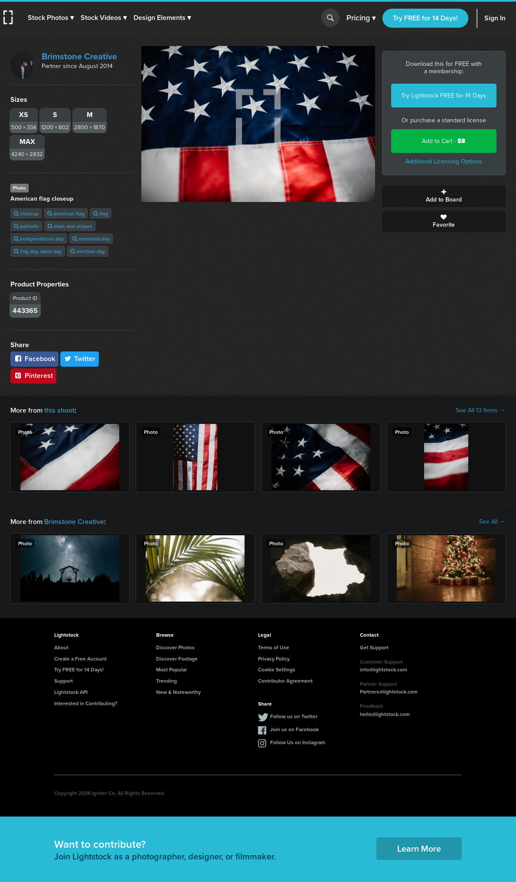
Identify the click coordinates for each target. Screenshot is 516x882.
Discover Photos (175, 647)
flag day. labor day (38, 251)
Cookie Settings (276, 669)
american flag (66, 213)
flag (100, 213)
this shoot (59, 410)
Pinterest (33, 376)
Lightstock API (71, 692)
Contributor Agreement (285, 680)
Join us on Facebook (294, 729)
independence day (39, 238)
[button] (51, 18)
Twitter (80, 359)
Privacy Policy (274, 658)
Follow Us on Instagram (297, 742)
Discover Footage (177, 658)
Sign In (495, 18)
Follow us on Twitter (293, 716)
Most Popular (171, 669)
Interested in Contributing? (86, 703)
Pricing (361, 18)
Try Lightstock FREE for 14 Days (443, 95)
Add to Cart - (443, 141)
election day (87, 251)
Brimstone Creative (79, 56)
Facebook (34, 359)
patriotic (26, 226)
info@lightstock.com (383, 669)
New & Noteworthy (178, 692)
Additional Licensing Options (443, 161)
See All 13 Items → (481, 410)
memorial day (91, 238)
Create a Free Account (80, 658)
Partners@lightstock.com (389, 691)
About (61, 647)
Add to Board (444, 196)
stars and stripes (70, 226)
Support (63, 680)
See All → (492, 521)
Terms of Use (273, 647)
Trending (166, 680)
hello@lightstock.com (385, 714)
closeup (26, 213)
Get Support (374, 647)
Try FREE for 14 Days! (425, 18)
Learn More (419, 848)
